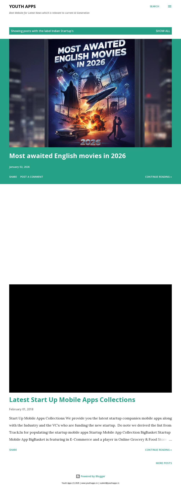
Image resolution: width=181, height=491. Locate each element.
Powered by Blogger (90, 476)
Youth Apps (22, 6)
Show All (163, 31)
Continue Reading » (158, 176)
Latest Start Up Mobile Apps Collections (72, 399)
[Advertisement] (90, 239)
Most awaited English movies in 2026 (67, 155)
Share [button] (13, 176)
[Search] (154, 6)
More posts (164, 463)
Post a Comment (31, 176)
